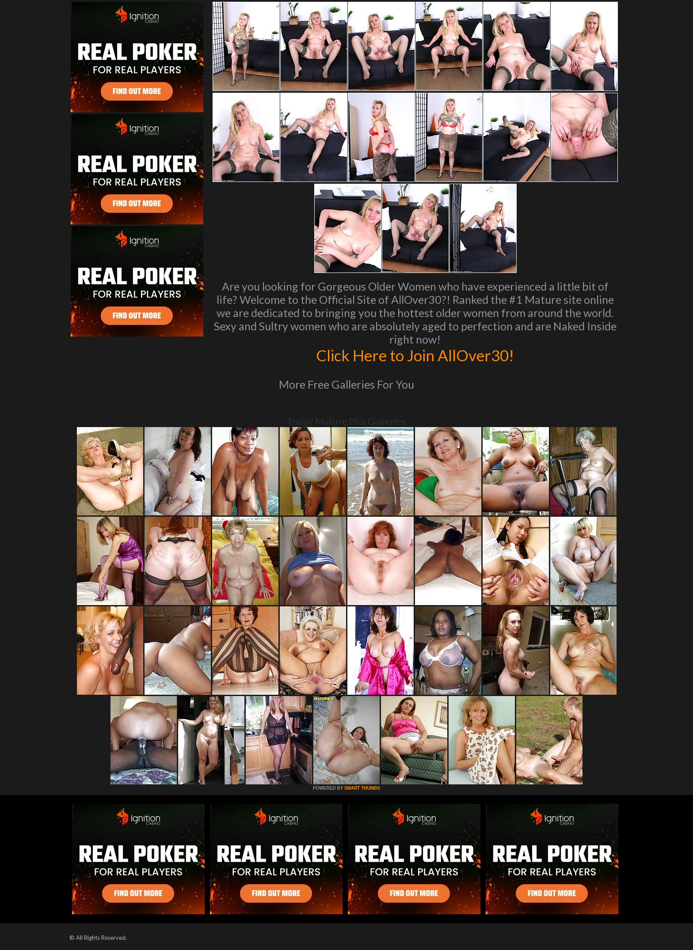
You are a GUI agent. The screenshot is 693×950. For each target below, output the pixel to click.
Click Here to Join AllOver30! (415, 355)
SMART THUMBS (362, 788)
